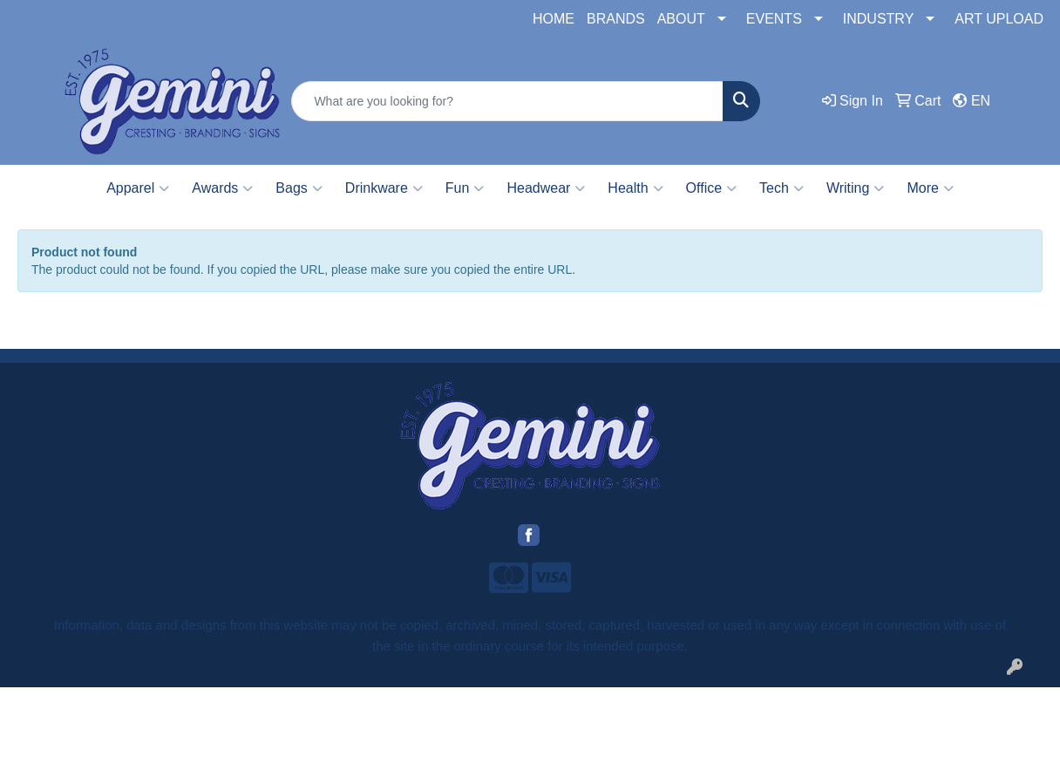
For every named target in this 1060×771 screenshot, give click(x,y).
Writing (855, 188)
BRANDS (616, 18)
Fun (465, 188)
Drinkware (384, 188)
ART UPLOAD (999, 18)
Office (711, 188)
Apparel (137, 188)
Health (635, 188)
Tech (781, 188)
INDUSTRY (878, 18)
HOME (553, 18)
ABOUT (681, 18)
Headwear (545, 188)
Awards (222, 188)
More (930, 188)
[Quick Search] (507, 101)
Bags (298, 188)
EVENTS (774, 18)
